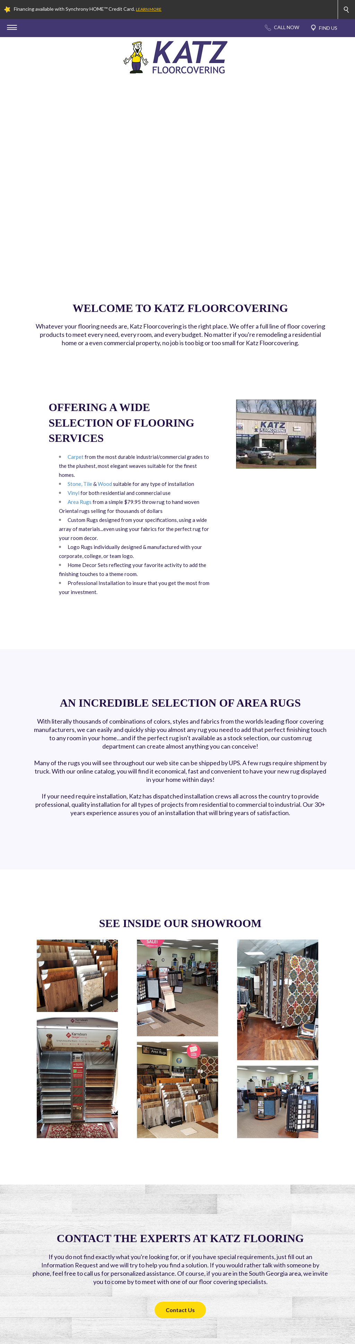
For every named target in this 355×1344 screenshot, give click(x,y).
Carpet (76, 457)
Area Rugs (80, 502)
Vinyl (73, 493)
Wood (105, 484)
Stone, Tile (80, 484)
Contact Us (180, 1310)
